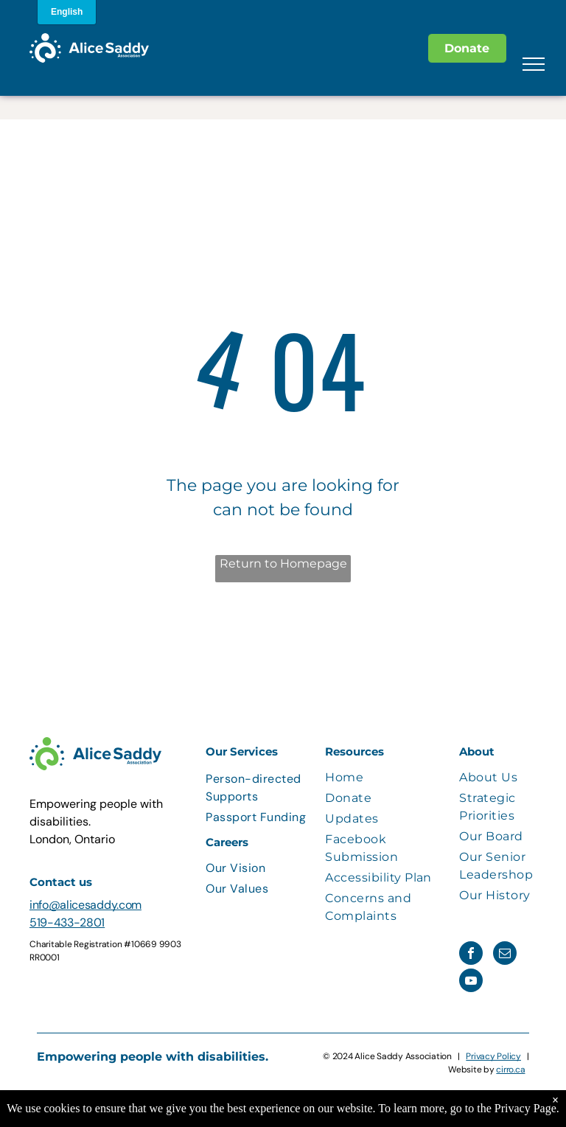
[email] (505, 955)
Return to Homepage (283, 563)
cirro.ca (510, 1069)
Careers (227, 842)
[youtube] (471, 982)
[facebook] (471, 955)
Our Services (242, 751)
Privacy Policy (493, 1056)
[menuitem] (262, 788)
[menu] (533, 64)
